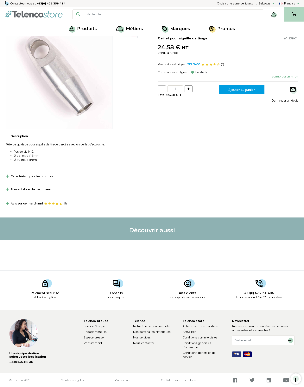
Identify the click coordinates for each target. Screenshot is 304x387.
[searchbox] (173, 14)
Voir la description (285, 107)
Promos (222, 28)
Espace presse (94, 337)
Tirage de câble (29, 40)
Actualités (189, 332)
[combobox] (168, 14)
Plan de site (123, 380)
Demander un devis (284, 131)
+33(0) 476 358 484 (51, 3)
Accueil (10, 40)
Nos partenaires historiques (152, 332)
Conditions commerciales (200, 337)
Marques (176, 28)
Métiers (129, 28)
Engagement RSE (96, 332)
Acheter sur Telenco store (200, 326)
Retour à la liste (17, 48)
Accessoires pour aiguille (59, 40)
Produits (83, 28)
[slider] (210, 95)
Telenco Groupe (94, 326)
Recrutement (93, 343)
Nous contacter (143, 343)
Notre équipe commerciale (151, 326)
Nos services (142, 337)
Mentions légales (72, 380)
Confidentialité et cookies (178, 380)
